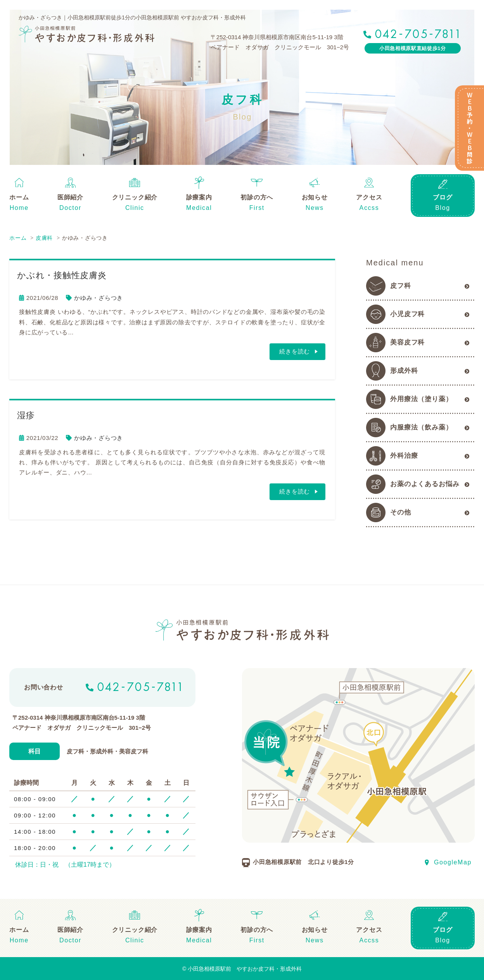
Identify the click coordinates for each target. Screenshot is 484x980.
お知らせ (315, 197)
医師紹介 (70, 197)
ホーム (19, 197)
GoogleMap (453, 862)
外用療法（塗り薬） (421, 399)
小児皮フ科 (407, 314)
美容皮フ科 (407, 342)
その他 (400, 512)
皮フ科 (400, 285)
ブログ (442, 197)
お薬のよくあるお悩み (425, 484)
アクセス (369, 197)
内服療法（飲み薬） (421, 427)
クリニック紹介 (135, 197)
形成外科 (404, 370)
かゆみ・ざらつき (98, 297)
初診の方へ (256, 197)
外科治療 (404, 455)
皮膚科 (44, 238)
